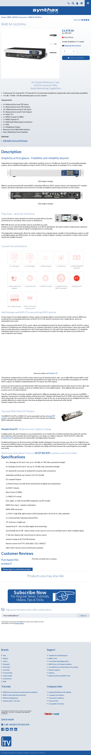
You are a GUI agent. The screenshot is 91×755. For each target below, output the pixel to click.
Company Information (56, 695)
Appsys (5, 658)
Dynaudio (6, 664)
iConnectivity (7, 673)
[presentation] (70, 626)
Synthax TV (52, 373)
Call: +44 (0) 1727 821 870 (15, 724)
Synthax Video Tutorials (11, 701)
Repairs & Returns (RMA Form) (59, 676)
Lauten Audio (7, 676)
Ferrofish (6, 670)
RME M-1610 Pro (35, 17)
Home (3, 17)
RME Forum (53, 658)
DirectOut (6, 667)
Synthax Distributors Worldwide (60, 692)
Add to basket (76, 58)
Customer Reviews (17, 553)
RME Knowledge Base (10, 698)
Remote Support (54, 670)
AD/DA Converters (19, 17)
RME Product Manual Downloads (14, 695)
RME (9, 17)
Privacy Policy (19, 623)
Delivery (51, 673)
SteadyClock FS (7, 438)
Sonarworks (7, 679)
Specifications (13, 457)
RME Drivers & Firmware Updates (60, 664)
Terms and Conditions (56, 698)
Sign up (83, 616)
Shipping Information (72, 46)
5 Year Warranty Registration (59, 661)
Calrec (5, 661)
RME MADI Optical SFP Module (15, 141)
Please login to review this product (17, 569)
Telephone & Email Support (58, 655)
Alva (4, 655)
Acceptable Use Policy (56, 704)
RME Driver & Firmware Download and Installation (20, 692)
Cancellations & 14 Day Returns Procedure (63, 667)
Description (11, 151)
